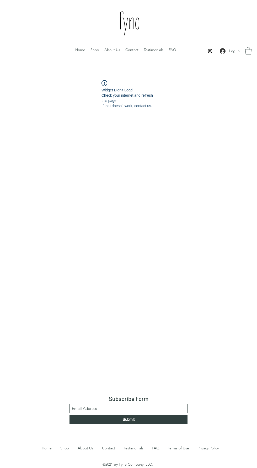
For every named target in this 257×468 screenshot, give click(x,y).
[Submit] (128, 419)
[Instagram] (210, 51)
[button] (248, 51)
